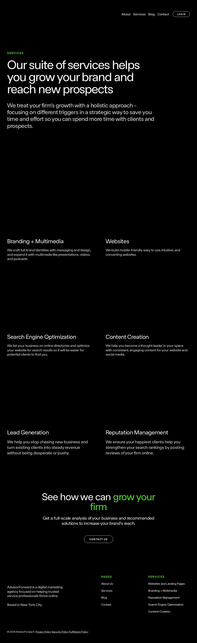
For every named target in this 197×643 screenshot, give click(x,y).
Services (139, 14)
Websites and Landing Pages (166, 583)
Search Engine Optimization (165, 604)
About (126, 14)
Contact (163, 14)
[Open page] (49, 207)
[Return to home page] (27, 14)
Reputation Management (163, 597)
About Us (107, 583)
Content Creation (159, 611)
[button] (181, 14)
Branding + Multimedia (162, 590)
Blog (151, 14)
